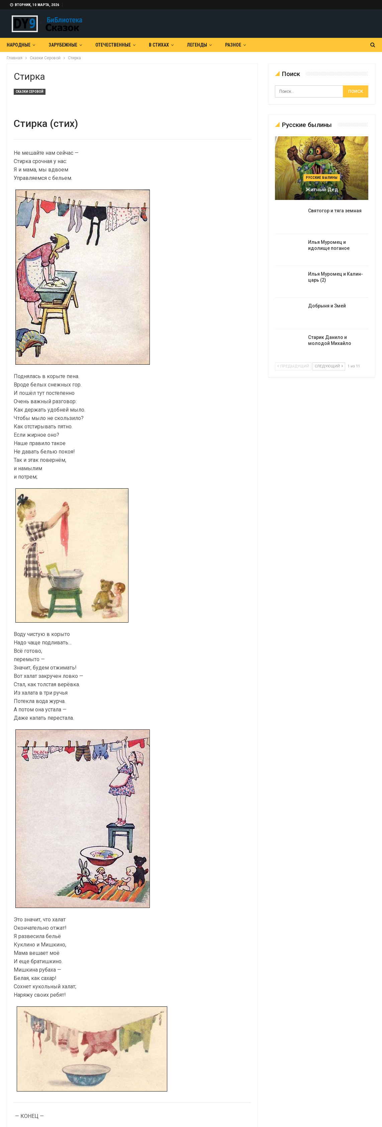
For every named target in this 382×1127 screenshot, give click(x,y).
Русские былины (322, 177)
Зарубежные (63, 45)
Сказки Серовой (29, 91)
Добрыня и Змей (327, 305)
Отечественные (113, 45)
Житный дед (322, 190)
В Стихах (159, 45)
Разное (233, 45)
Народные (18, 45)
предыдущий (293, 366)
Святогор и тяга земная (335, 210)
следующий (329, 366)
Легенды (197, 45)
